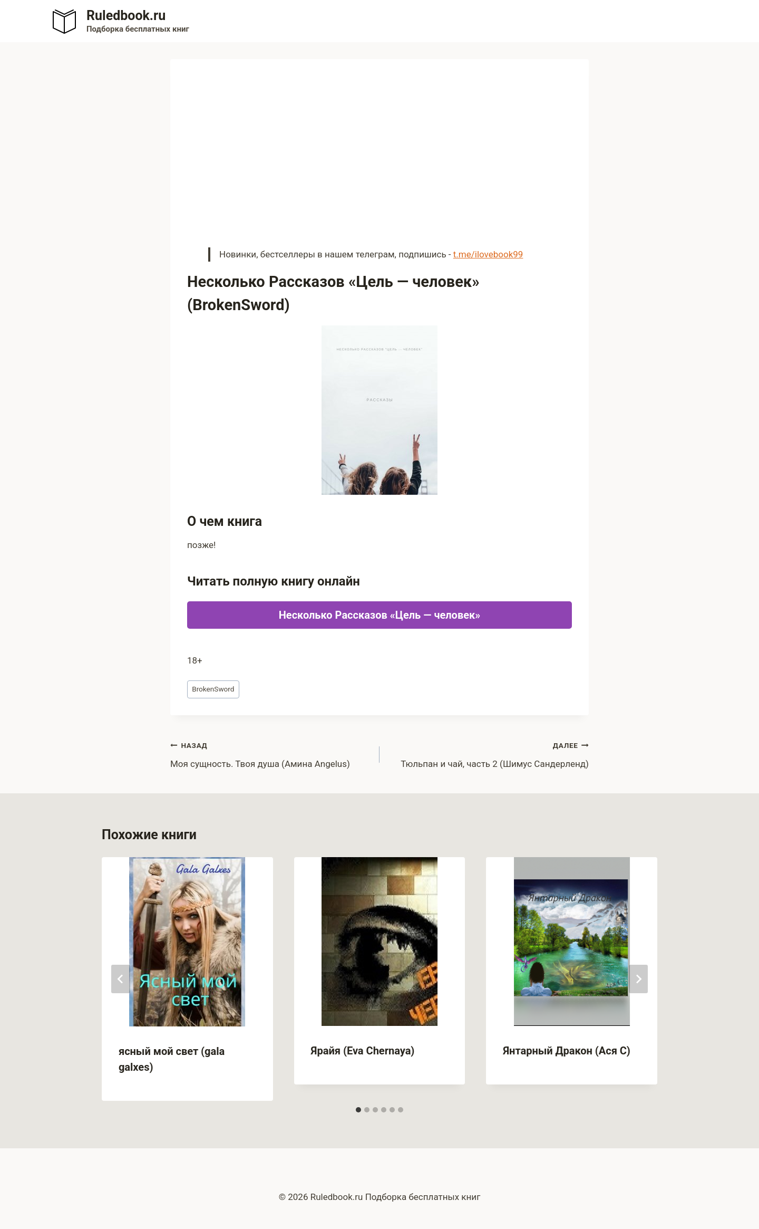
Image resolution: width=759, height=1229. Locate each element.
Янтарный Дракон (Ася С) (566, 1050)
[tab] (358, 1109)
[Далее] (638, 979)
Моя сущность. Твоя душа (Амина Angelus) (270, 753)
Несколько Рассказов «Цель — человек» (380, 615)
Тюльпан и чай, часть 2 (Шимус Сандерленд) (488, 753)
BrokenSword (213, 689)
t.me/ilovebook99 (488, 254)
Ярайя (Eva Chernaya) (363, 1050)
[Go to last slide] (120, 979)
